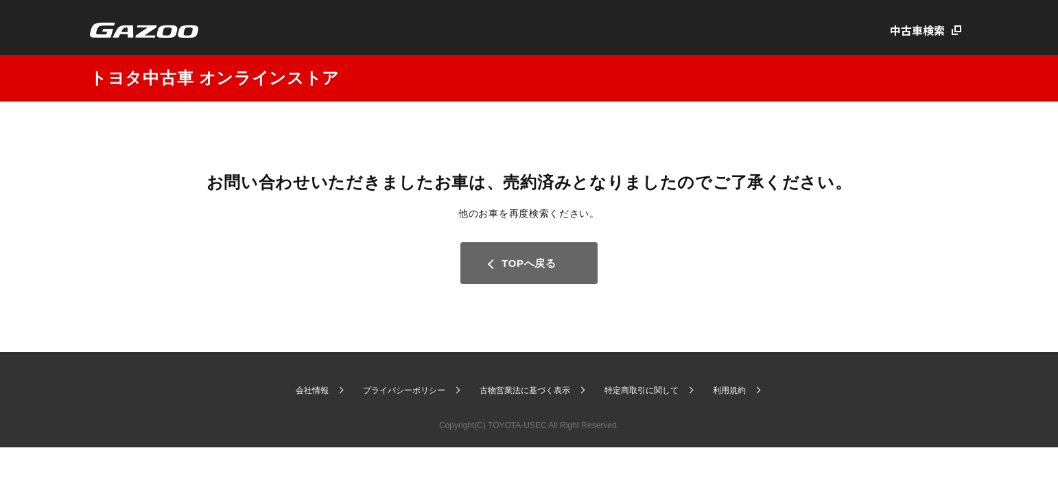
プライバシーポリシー (404, 390)
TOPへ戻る (529, 263)
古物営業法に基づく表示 (525, 390)
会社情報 (312, 390)
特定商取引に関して (641, 390)
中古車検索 (917, 30)
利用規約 (729, 390)
